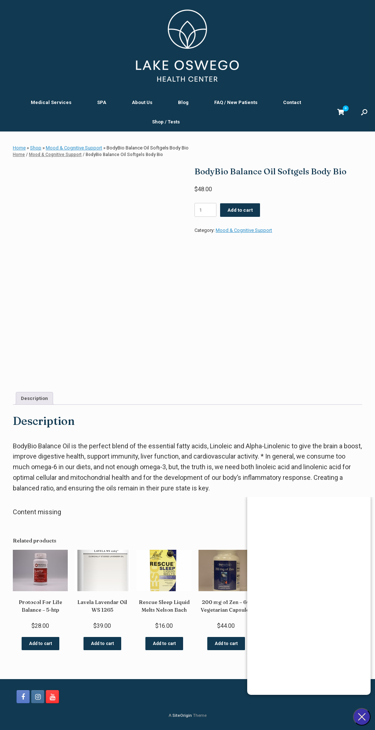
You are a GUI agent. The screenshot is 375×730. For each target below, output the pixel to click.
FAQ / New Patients (235, 102)
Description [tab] (34, 398)
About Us (142, 102)
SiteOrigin (182, 715)
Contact (292, 102)
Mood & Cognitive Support (74, 148)
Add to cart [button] (40, 643)
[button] (364, 112)
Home (19, 148)
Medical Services (51, 102)
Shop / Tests (166, 122)
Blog (183, 102)
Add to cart (240, 210)
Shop (35, 148)
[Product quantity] (205, 210)
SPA (101, 102)
